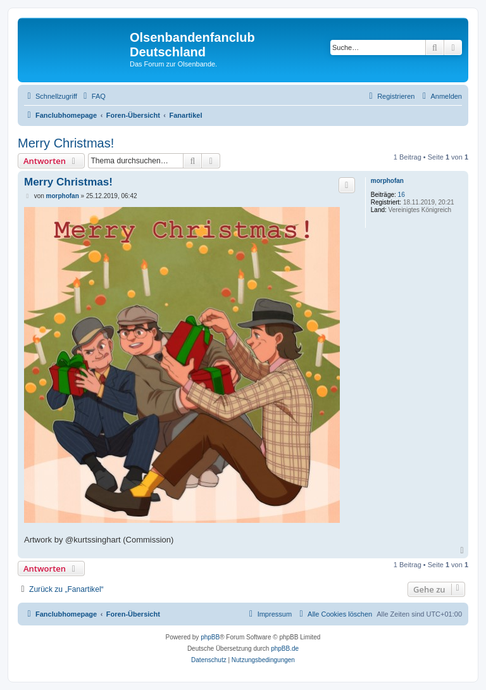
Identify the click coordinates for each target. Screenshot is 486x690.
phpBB (210, 637)
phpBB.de (285, 648)
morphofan (387, 180)
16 (401, 194)
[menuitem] (93, 96)
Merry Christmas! (66, 143)
